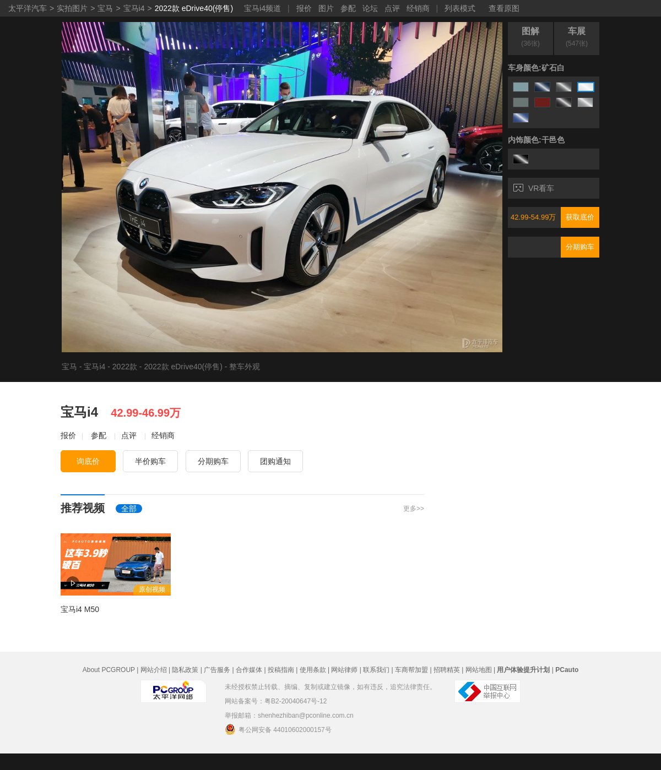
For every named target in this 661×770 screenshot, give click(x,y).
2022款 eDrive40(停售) (194, 8)
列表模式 (460, 8)
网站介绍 (153, 670)
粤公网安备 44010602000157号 (278, 729)
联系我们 (376, 670)
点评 (392, 8)
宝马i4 (134, 8)
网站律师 (344, 670)
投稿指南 (281, 670)
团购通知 (275, 461)
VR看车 (533, 188)
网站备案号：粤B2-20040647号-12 (276, 701)
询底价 (88, 461)
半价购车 (150, 461)
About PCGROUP (109, 670)
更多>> (413, 508)
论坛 (370, 8)
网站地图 (478, 670)
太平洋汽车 (27, 8)
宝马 (105, 8)
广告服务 (217, 670)
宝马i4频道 (262, 8)
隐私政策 (185, 670)
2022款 (124, 366)
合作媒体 (249, 670)
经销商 (418, 8)
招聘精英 (447, 670)
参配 (348, 8)
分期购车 (580, 247)
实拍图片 (72, 8)
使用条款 (313, 670)
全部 (129, 508)
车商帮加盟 (411, 670)
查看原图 (504, 8)
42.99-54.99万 (533, 217)
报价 (304, 8)
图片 (326, 8)
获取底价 (580, 217)
